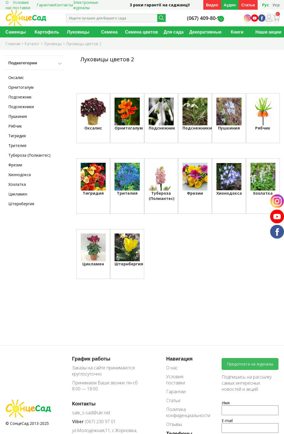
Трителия (17, 145)
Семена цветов (141, 32)
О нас (172, 368)
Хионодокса (19, 174)
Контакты (63, 4)
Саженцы (15, 32)
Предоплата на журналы (250, 364)
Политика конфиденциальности (184, 412)
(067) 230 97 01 (94, 421)
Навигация (179, 358)
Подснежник (20, 97)
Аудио (230, 4)
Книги (237, 32)
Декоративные (205, 32)
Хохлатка (17, 184)
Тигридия (17, 135)
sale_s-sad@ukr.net (91, 413)
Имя (226, 402)
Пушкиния (17, 116)
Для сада (174, 32)
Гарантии (45, 4)
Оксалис (16, 77)
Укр (276, 4)
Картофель (47, 32)
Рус (265, 4)
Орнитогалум (21, 87)
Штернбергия (21, 203)
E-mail (227, 420)
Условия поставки (175, 380)
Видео (212, 4)
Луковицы (78, 32)
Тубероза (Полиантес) (29, 155)
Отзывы (174, 424)
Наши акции (268, 32)
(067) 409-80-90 (205, 18)
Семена (109, 32)
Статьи (248, 4)
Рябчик (15, 126)
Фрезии (15, 164)
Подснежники (21, 106)
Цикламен (17, 194)
